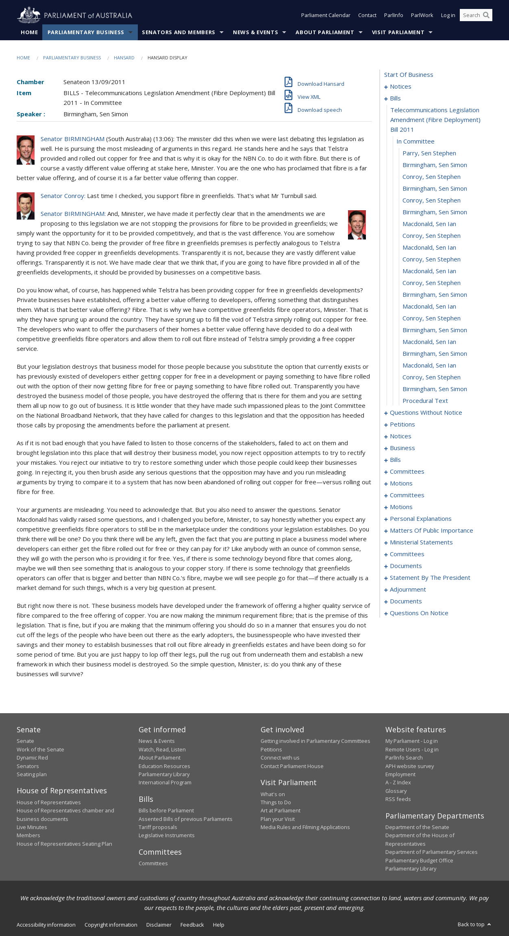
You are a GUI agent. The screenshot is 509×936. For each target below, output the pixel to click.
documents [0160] (406, 566)
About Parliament (325, 32)
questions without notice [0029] (426, 413)
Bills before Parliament (166, 810)
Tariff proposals (158, 827)
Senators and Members (178, 32)
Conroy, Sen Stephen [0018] (431, 283)
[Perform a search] (486, 15)
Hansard (124, 57)
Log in (448, 15)
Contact (367, 15)
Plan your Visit (278, 819)
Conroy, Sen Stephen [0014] (431, 236)
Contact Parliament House (292, 766)
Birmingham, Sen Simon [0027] (434, 389)
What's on (273, 794)
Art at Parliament (280, 810)
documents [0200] (406, 601)
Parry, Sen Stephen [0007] (429, 153)
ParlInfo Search (404, 758)
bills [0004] (395, 98)
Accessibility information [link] (46, 925)
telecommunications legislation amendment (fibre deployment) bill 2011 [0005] (435, 120)
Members (28, 835)
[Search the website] (476, 15)
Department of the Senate (417, 827)
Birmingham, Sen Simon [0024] (434, 354)
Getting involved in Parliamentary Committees (315, 741)
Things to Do (276, 802)
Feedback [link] (192, 925)
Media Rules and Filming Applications (305, 827)
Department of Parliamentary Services (431, 852)
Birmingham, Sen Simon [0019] (434, 295)
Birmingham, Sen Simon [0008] (434, 165)
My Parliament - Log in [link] (411, 741)
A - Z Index (398, 782)
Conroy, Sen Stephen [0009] (431, 177)
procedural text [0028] (425, 401)
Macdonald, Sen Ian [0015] (429, 248)
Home (29, 32)
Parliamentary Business (86, 32)
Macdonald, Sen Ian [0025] (429, 365)
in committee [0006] (415, 141)
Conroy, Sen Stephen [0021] (431, 318)
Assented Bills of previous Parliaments (186, 819)
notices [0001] (400, 87)
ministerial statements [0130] (421, 542)
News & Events (255, 32)
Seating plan (32, 774)
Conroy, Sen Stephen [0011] (431, 200)
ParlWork (422, 15)
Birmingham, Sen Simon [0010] (434, 189)
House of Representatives (49, 802)
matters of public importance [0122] (431, 531)
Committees (153, 863)
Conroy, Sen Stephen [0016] (431, 259)
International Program (165, 782)
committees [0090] (407, 495)
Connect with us (280, 758)
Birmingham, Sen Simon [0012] (434, 212)
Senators (28, 766)
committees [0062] (407, 472)
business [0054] (402, 448)
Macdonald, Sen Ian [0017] (429, 271)
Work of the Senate (40, 749)
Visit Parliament (398, 32)
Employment (400, 774)
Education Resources (164, 766)
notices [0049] (400, 436)
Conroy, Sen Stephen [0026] (431, 377)
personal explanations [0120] (421, 519)
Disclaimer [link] (159, 925)
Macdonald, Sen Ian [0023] (429, 342)
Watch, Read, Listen (162, 749)
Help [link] (218, 925)
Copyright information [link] (111, 925)
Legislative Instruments (167, 835)
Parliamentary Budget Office (419, 860)
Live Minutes (32, 827)
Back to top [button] (475, 924)
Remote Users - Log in (412, 749)
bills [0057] (395, 460)
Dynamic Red (32, 758)
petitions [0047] (402, 424)
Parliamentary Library (164, 774)
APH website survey (409, 766)
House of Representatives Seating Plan (64, 843)
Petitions (271, 749)
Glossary (396, 791)
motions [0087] (401, 483)
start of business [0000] (408, 75)
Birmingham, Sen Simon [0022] (434, 330)
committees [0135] (407, 554)
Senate (25, 741)
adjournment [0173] (408, 590)
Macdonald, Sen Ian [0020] (429, 307)
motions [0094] (401, 507)
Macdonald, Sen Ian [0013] (429, 224)
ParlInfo (393, 15)
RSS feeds (398, 799)
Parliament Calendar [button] (325, 15)
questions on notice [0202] (419, 613)
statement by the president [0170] (430, 578)
